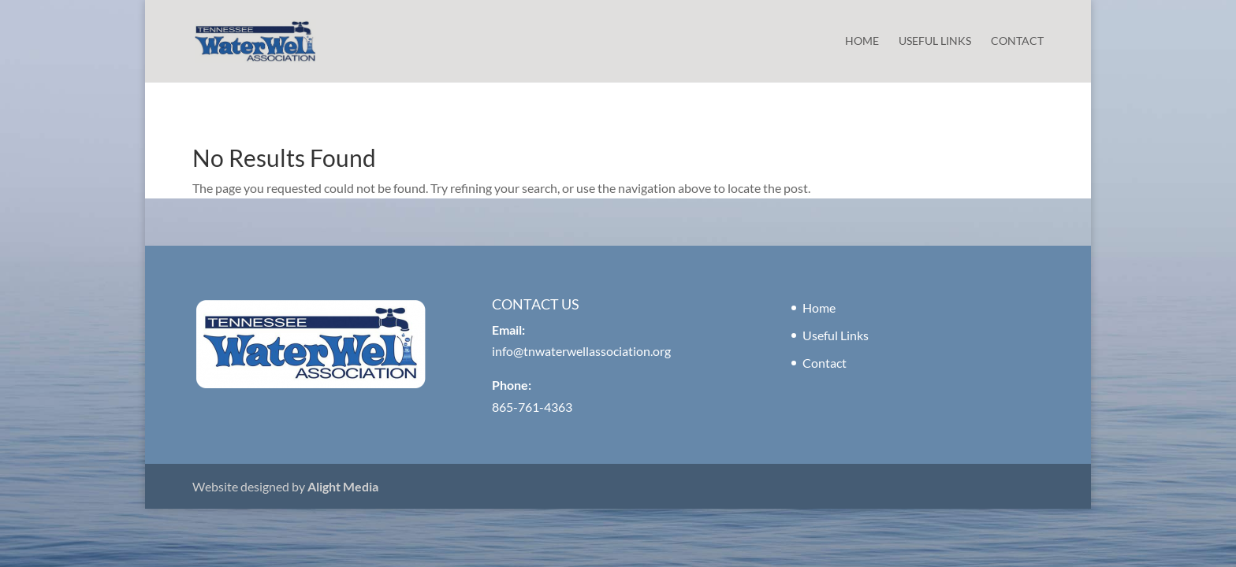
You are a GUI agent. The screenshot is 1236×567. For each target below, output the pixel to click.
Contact (1017, 41)
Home (862, 41)
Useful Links (935, 41)
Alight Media (342, 486)
